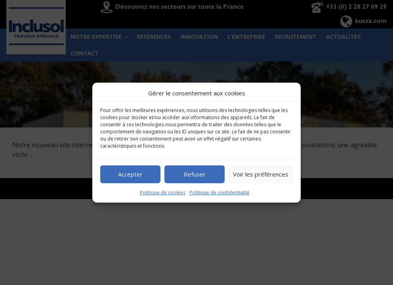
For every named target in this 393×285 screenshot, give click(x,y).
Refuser (195, 174)
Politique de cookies (162, 192)
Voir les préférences (260, 174)
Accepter (130, 174)
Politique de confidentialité (219, 192)
